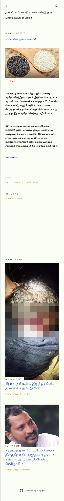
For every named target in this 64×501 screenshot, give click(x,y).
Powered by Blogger (32, 491)
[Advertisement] (32, 229)
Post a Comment (15, 198)
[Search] (57, 5)
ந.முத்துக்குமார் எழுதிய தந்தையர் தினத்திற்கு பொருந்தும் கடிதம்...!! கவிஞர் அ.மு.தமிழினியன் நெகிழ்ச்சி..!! (30, 457)
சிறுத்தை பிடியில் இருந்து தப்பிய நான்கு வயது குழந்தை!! (30, 385)
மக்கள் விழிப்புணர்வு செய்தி (25, 182)
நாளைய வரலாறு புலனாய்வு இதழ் (28, 12)
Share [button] (8, 177)
